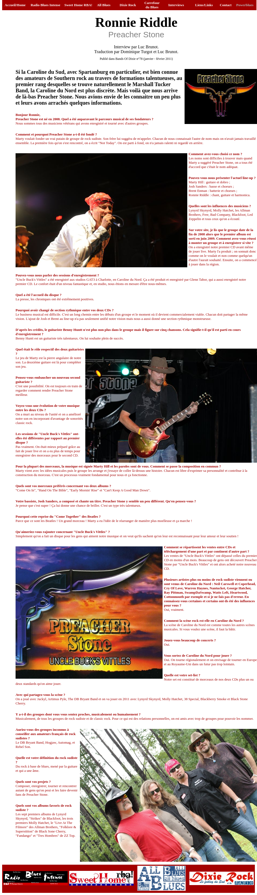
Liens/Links (204, 5)
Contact (226, 5)
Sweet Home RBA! (78, 5)
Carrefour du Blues (152, 5)
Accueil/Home (15, 5)
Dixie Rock (128, 5)
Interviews (176, 5)
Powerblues (245, 5)
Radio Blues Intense (45, 5)
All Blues (103, 5)
